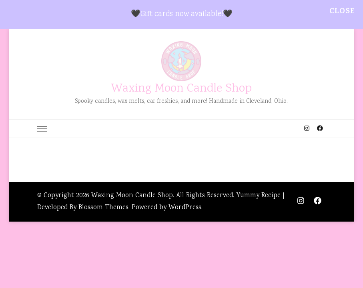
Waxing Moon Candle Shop (181, 89)
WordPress (184, 208)
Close (342, 12)
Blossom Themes (103, 208)
